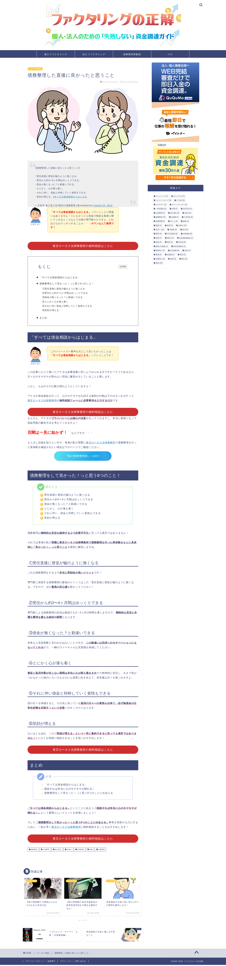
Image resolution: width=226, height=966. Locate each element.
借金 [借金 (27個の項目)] (188, 213)
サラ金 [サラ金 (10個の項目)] (181, 200)
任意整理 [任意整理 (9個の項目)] (160, 213)
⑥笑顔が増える (52, 310)
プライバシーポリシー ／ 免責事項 (40, 962)
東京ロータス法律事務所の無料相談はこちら (83, 246)
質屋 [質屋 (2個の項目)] (159, 255)
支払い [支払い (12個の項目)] (160, 229)
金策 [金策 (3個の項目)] (173, 259)
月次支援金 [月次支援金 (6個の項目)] (172, 234)
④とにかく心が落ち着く (57, 302)
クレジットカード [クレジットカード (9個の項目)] (163, 200)
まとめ (45, 318)
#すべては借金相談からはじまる (70, 196)
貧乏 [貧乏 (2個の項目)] (187, 250)
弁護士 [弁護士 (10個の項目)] (182, 225)
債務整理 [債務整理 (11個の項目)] (161, 217)
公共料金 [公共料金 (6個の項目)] (188, 217)
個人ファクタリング (55, 54)
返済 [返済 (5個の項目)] (183, 255)
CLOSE (123, 266)
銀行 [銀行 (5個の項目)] (184, 259)
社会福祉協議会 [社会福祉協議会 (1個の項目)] (186, 238)
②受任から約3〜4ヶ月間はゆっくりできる (66, 293)
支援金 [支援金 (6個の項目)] (173, 229)
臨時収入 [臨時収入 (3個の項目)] (160, 250)
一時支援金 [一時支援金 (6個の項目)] (161, 209)
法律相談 (80, 850)
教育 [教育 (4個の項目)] (159, 234)
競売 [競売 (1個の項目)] (170, 242)
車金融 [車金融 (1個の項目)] (170, 255)
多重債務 (101, 850)
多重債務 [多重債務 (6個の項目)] (160, 221)
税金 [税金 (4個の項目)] (159, 242)
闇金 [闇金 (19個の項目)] (159, 263)
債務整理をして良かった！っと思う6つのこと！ (68, 283)
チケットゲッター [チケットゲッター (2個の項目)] (179, 204)
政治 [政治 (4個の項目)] (185, 229)
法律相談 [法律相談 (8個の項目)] (187, 234)
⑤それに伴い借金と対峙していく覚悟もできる (69, 306)
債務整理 (34, 850)
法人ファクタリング (94, 54)
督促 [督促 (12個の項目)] (170, 238)
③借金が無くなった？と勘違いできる (64, 297)
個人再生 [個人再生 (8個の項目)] (174, 213)
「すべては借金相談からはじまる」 (61, 277)
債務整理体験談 (132, 54)
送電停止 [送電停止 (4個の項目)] (160, 259)
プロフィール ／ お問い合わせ (73, 962)
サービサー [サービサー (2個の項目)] (161, 204)
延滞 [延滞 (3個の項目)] (170, 225)
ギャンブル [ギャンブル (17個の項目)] (179, 196)
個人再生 (57, 850)
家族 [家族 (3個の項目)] (186, 221)
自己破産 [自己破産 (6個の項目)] (174, 250)
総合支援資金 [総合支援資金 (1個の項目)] (179, 246)
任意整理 (45, 850)
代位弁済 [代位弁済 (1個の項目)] (187, 209)
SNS (170, 54)
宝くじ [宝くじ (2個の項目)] (174, 221)
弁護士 (69, 850)
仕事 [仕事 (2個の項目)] (175, 209)
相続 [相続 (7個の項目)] (159, 238)
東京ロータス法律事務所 (42, 401)
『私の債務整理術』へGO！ (83, 456)
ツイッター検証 (35, 69)
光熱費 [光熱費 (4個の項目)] (174, 217)
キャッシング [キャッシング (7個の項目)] (162, 196)
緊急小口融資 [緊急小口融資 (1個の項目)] (162, 246)
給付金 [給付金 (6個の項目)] (182, 242)
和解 (91, 850)
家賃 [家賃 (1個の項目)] (159, 225)
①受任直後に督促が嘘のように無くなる (65, 289)
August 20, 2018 (103, 205)
